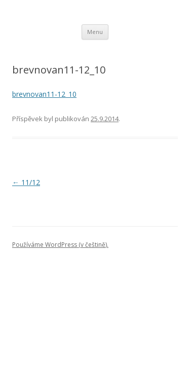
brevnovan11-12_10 (44, 94)
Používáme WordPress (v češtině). (60, 244)
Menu (95, 31)
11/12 (26, 182)
